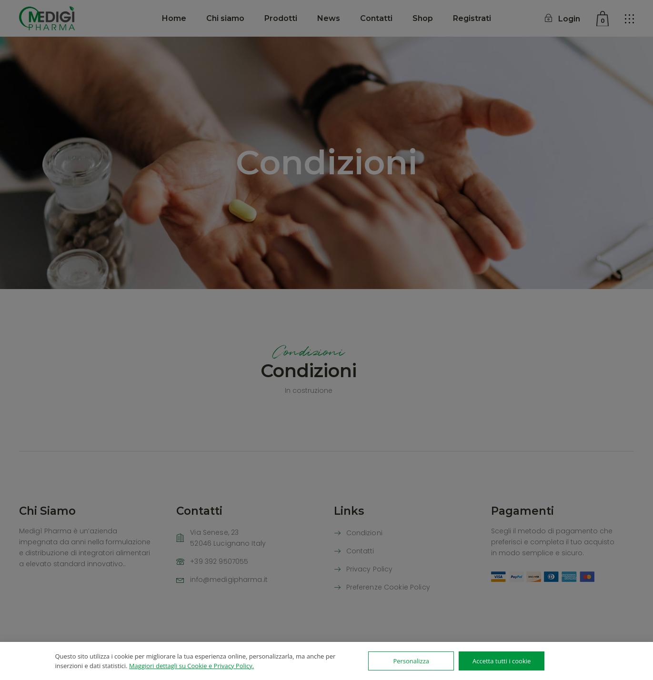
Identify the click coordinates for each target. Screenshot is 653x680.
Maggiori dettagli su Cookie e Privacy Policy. (191, 665)
